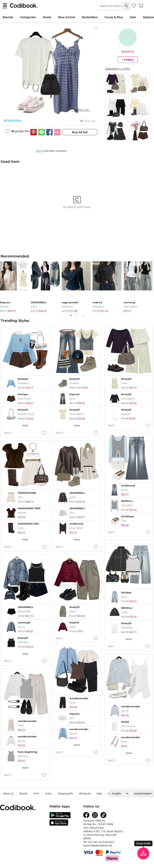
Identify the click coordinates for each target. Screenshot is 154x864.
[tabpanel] (15, 286)
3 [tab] (83, 316)
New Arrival (66, 17)
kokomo (128, 51)
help (99, 793)
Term (36, 793)
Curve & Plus (114, 17)
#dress (17, 120)
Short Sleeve (130, 306)
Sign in (39, 151)
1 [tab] (71, 316)
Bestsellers (89, 17)
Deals (47, 17)
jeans (34, 306)
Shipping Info (65, 793)
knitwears (67, 306)
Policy (48, 793)
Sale (133, 17)
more (25, 425)
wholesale (85, 793)
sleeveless (98, 306)
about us (8, 793)
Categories (28, 17)
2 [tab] (77, 316)
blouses (4, 306)
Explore (148, 17)
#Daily (8, 120)
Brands (8, 17)
